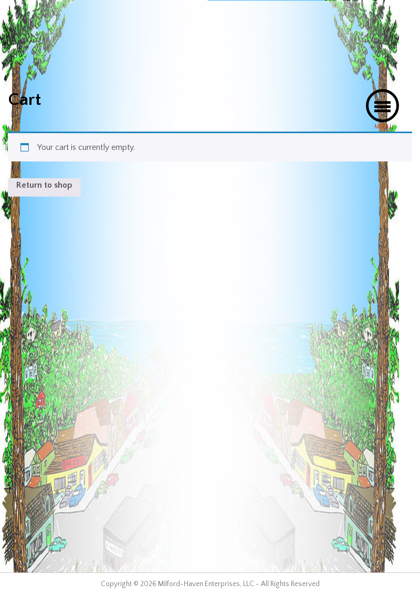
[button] (382, 105)
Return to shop (44, 185)
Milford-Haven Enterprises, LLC (206, 584)
